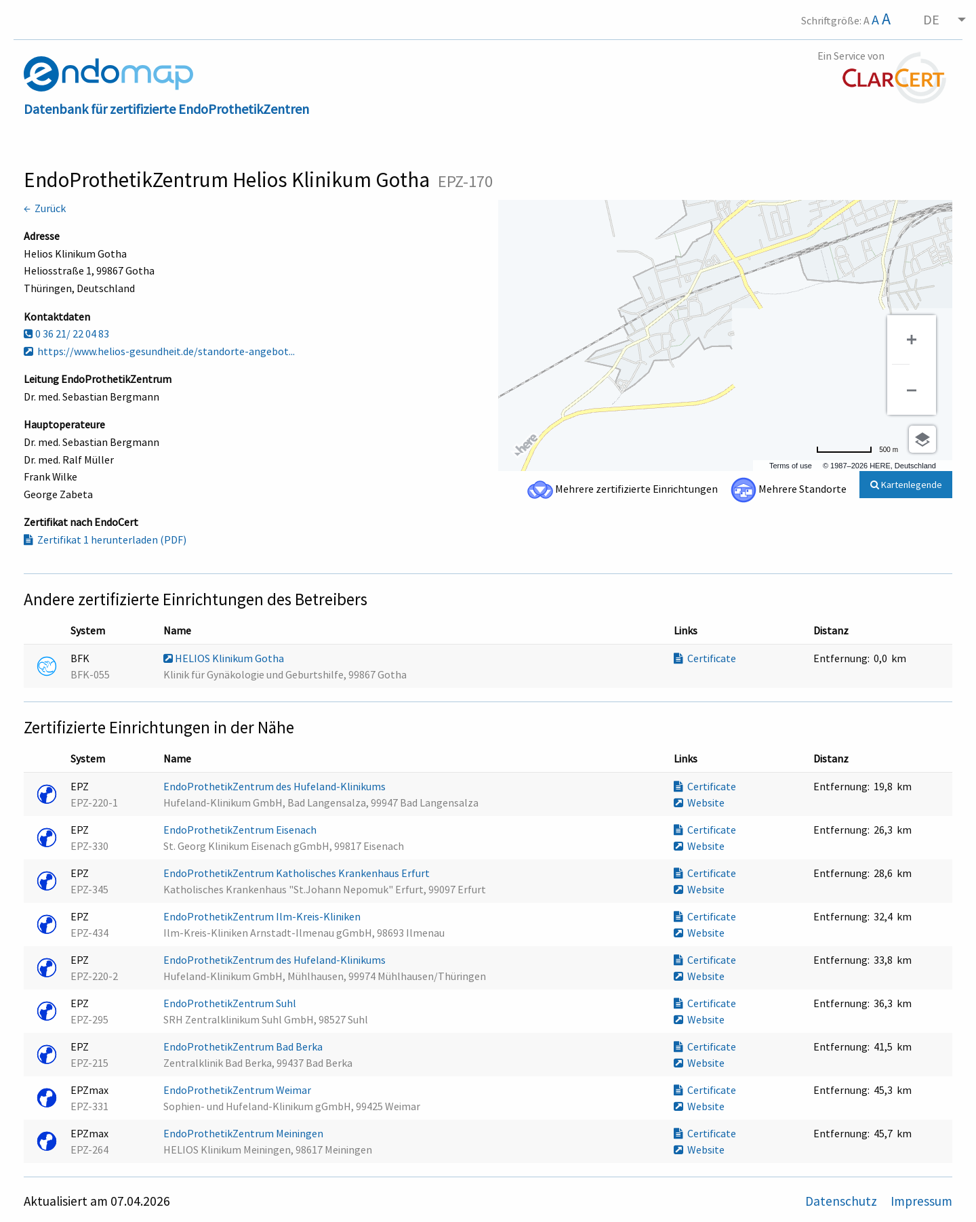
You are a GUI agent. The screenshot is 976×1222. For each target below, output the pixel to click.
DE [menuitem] (931, 19)
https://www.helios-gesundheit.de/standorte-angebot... (159, 351)
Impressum (921, 1201)
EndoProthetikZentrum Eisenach (241, 829)
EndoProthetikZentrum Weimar (238, 1090)
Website (699, 802)
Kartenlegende (906, 484)
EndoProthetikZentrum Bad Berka (244, 1046)
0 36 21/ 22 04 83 (66, 333)
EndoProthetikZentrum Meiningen (244, 1133)
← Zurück (45, 208)
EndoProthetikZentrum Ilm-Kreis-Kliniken (263, 916)
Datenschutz (842, 1201)
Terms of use (790, 466)
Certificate (705, 658)
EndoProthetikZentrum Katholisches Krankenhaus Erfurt (297, 873)
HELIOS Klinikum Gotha (224, 658)
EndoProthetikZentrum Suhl (230, 1003)
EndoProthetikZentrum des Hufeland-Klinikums (275, 786)
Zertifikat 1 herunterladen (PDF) (105, 539)
